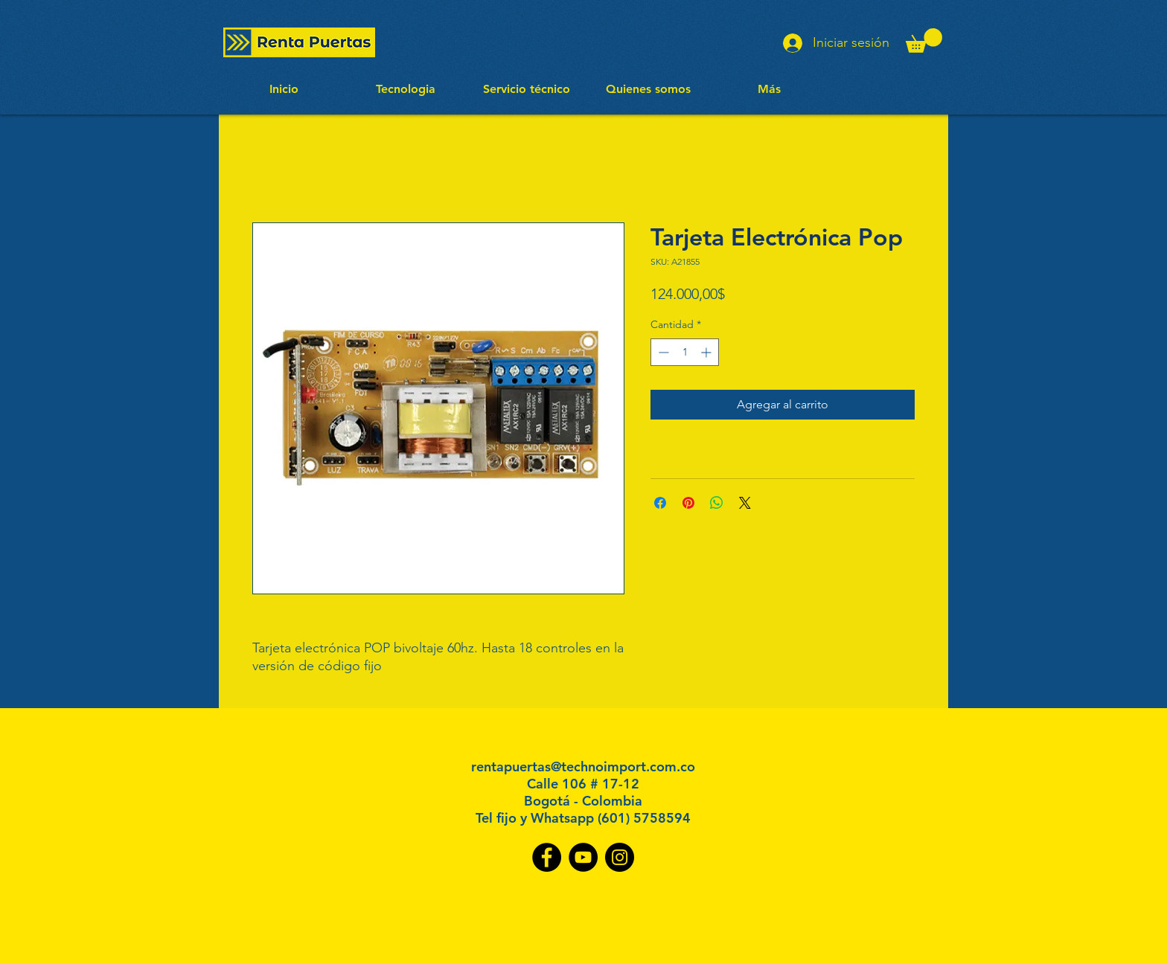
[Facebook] (546, 857)
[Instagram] (619, 857)
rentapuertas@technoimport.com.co (583, 766)
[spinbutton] (684, 352)
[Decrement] (662, 352)
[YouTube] (583, 857)
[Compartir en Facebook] (660, 503)
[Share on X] (745, 503)
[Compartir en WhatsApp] (717, 503)
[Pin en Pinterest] (688, 503)
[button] (924, 40)
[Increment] (707, 352)
